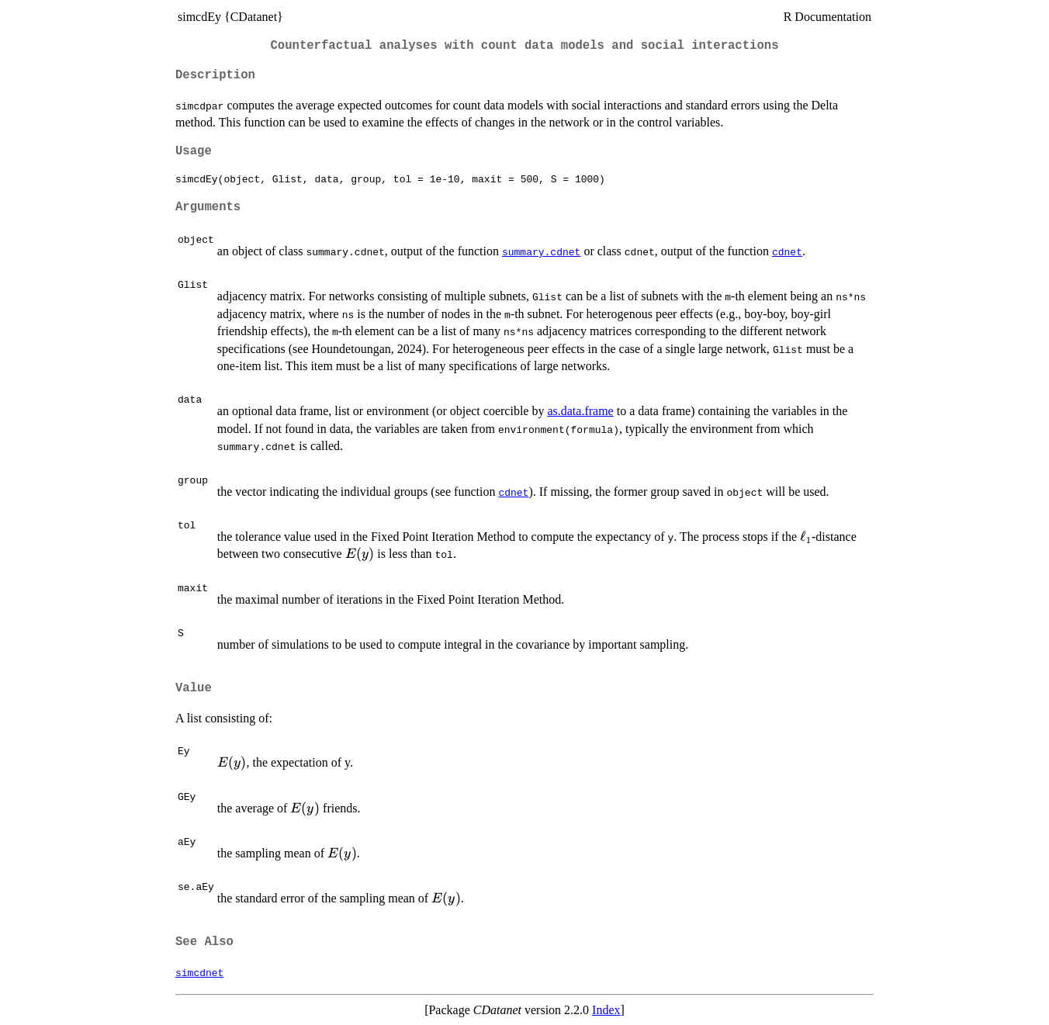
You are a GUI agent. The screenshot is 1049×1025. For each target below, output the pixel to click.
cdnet (787, 251)
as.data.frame (580, 410)
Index (606, 1009)
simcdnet (199, 972)
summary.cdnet (541, 251)
